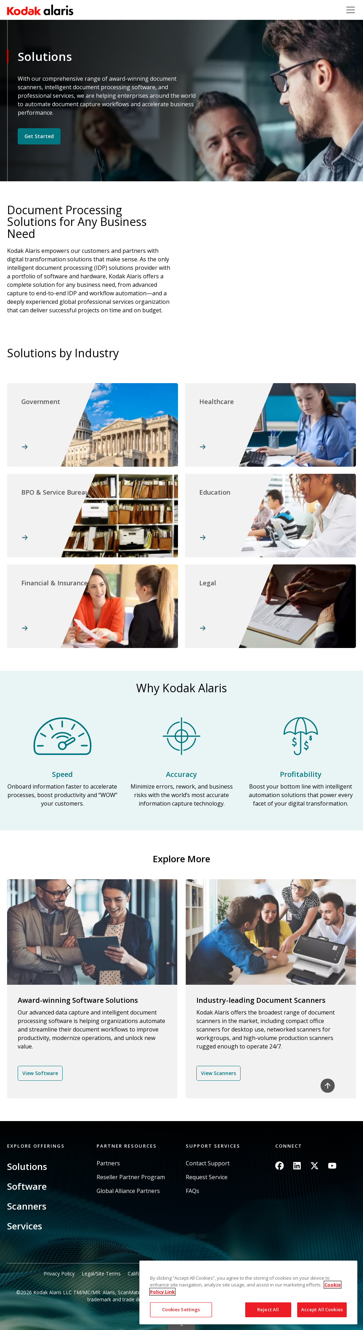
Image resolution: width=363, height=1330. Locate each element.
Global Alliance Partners (128, 1191)
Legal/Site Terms (101, 1273)
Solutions (27, 1166)
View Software (40, 1073)
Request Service (206, 1177)
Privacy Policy (59, 1273)
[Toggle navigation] (350, 10)
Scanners (26, 1206)
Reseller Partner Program (131, 1177)
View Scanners (218, 1073)
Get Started (39, 136)
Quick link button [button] (181, 1325)
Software (27, 1186)
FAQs (192, 1191)
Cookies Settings (181, 1309)
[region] (248, 1292)
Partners (108, 1163)
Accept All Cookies (322, 1309)
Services (24, 1226)
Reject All (268, 1309)
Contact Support (208, 1163)
